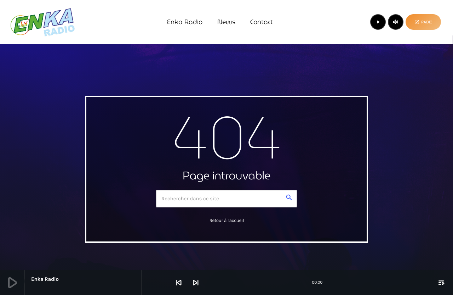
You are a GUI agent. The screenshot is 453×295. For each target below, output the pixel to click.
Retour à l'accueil (227, 220)
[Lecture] (378, 22)
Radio (423, 22)
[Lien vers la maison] (42, 22)
